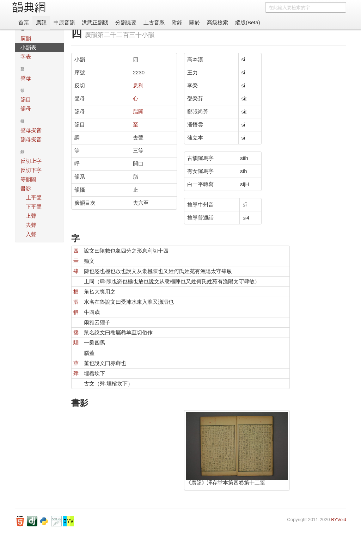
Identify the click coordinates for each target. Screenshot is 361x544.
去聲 (31, 225)
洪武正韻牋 (95, 22)
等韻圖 (28, 179)
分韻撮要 (125, 22)
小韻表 (28, 47)
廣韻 (41, 22)
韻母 (25, 109)
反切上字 (31, 161)
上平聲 (34, 197)
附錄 (177, 22)
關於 (194, 22)
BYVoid (338, 519)
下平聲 (34, 207)
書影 (25, 188)
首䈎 (23, 22)
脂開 (138, 112)
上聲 (31, 216)
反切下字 (31, 170)
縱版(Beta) (247, 22)
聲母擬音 (31, 130)
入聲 (31, 234)
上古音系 (154, 22)
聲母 (25, 78)
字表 (25, 57)
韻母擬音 (31, 139)
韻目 (25, 100)
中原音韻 (64, 22)
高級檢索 (217, 22)
